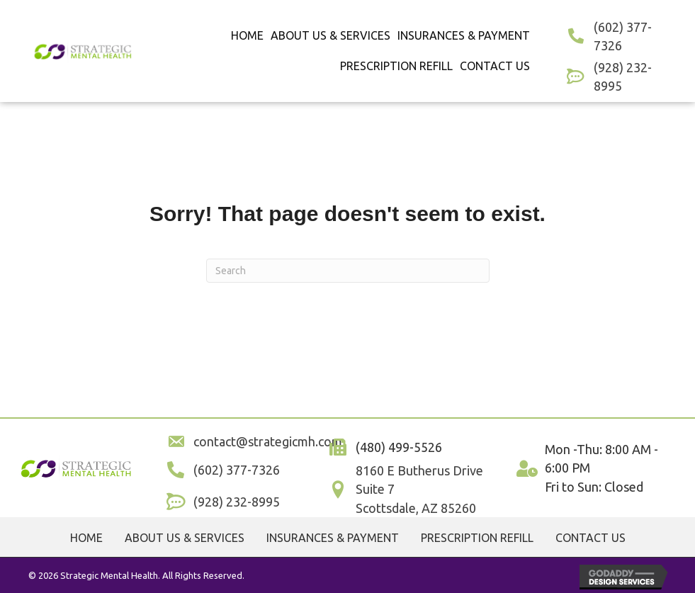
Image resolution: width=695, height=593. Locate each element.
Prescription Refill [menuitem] (477, 537)
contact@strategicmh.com (267, 441)
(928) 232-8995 (236, 502)
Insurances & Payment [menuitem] (332, 537)
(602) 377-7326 (236, 470)
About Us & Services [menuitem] (184, 537)
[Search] (348, 271)
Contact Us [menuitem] (590, 537)
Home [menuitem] (86, 537)
